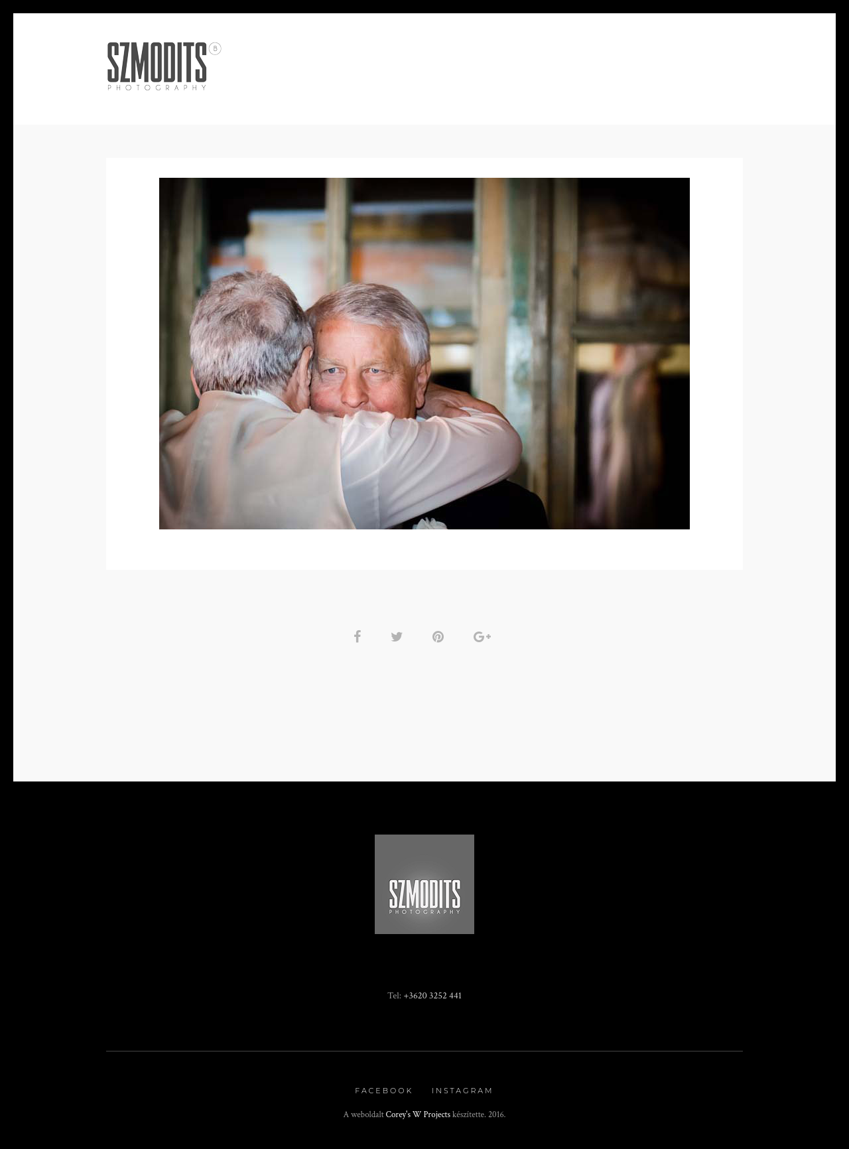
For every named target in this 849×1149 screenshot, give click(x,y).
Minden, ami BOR (294, 91)
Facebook (384, 1090)
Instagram (463, 1090)
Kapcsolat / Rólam (626, 91)
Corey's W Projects (418, 1114)
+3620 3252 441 (432, 995)
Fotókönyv (523, 91)
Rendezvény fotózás (416, 91)
